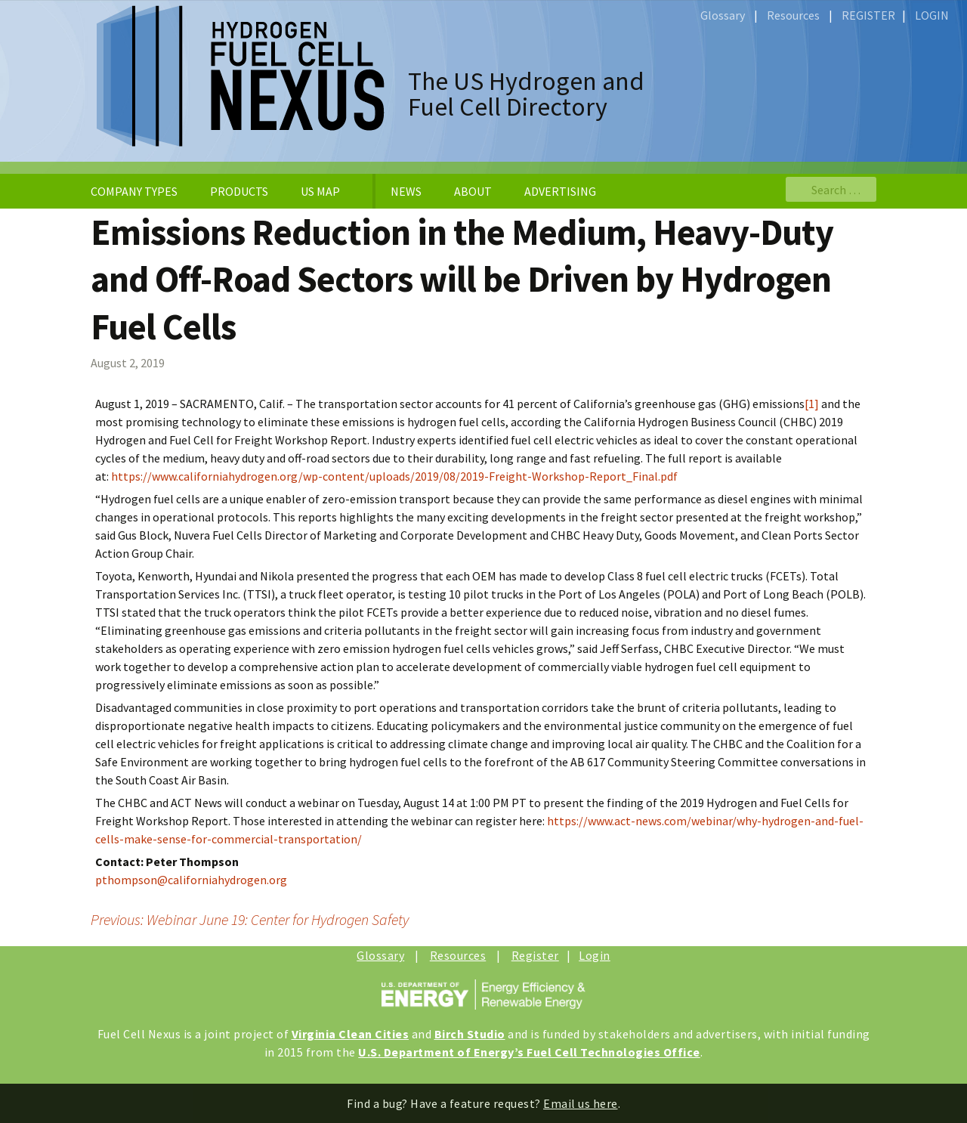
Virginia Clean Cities (350, 1033)
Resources (793, 15)
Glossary (722, 15)
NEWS (406, 191)
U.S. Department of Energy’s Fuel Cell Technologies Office (529, 1052)
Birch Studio (469, 1033)
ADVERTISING (560, 191)
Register (535, 955)
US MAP (320, 191)
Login (594, 955)
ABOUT (473, 191)
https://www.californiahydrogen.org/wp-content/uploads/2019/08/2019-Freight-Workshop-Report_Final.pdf (394, 476)
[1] (812, 403)
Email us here (580, 1103)
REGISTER (868, 15)
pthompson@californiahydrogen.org (191, 879)
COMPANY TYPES (134, 191)
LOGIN (932, 15)
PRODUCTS (239, 191)
